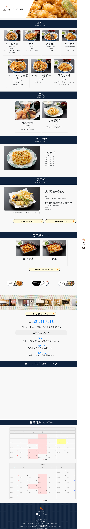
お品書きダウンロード (28, 221)
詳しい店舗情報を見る (40, 314)
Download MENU (61, 221)
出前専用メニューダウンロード (44, 269)
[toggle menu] (83, 7)
